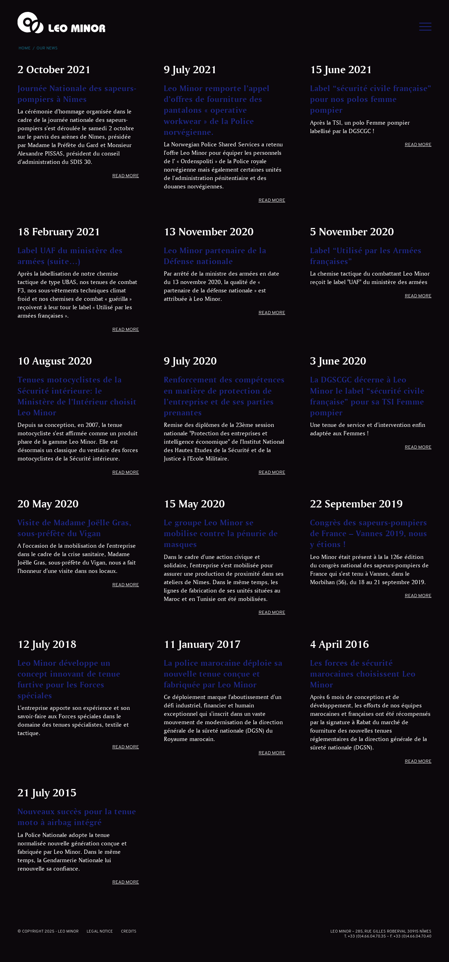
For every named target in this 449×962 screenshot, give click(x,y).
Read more (125, 176)
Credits (128, 932)
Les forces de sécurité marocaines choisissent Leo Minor (363, 674)
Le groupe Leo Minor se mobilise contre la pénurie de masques (221, 533)
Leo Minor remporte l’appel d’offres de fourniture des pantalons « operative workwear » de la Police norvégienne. (217, 110)
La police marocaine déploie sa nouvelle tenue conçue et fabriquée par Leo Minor (223, 674)
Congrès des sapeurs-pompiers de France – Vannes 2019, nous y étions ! (368, 533)
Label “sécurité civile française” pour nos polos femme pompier (370, 99)
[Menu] (420, 23)
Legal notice (100, 932)
